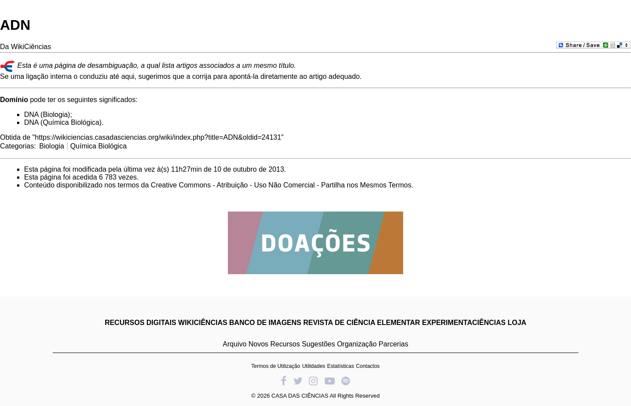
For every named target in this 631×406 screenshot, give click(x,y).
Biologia (51, 146)
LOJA (516, 322)
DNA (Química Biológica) (63, 122)
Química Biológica (98, 146)
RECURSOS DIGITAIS (140, 322)
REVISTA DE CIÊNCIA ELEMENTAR (361, 322)
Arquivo (234, 344)
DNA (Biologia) (47, 114)
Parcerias (393, 344)
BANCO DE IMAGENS (265, 322)
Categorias (17, 146)
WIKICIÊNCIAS (202, 322)
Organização (357, 344)
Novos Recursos (274, 344)
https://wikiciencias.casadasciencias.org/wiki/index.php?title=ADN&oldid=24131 (158, 137)
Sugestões (318, 344)
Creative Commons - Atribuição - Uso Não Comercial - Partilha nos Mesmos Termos (281, 185)
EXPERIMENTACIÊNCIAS (464, 322)
